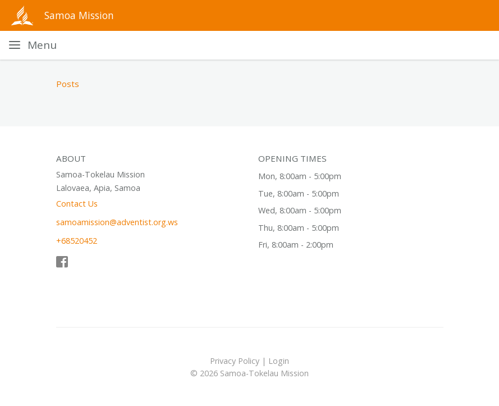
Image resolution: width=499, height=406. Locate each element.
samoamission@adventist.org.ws (117, 222)
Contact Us (77, 203)
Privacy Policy (234, 360)
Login (278, 360)
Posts (67, 83)
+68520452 (76, 240)
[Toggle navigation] (33, 45)
